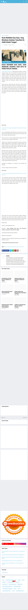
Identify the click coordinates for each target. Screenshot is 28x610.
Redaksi (8, 256)
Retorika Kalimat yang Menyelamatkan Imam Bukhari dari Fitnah (20, 293)
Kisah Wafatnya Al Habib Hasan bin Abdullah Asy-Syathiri (6, 279)
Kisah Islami (21, 246)
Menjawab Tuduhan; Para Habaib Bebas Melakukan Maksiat (19, 279)
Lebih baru (3, 417)
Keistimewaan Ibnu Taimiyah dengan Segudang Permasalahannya (7, 306)
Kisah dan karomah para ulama (13, 246)
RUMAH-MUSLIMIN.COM (6, 71)
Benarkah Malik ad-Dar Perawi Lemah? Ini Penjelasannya (12, 560)
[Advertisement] (14, 18)
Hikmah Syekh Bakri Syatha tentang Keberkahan (7, 292)
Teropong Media (5, 572)
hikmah (7, 35)
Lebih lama (25, 417)
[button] (1, 2)
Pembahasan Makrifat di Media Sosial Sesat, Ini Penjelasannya (13, 554)
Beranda (3, 35)
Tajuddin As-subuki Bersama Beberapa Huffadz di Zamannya (20, 306)
